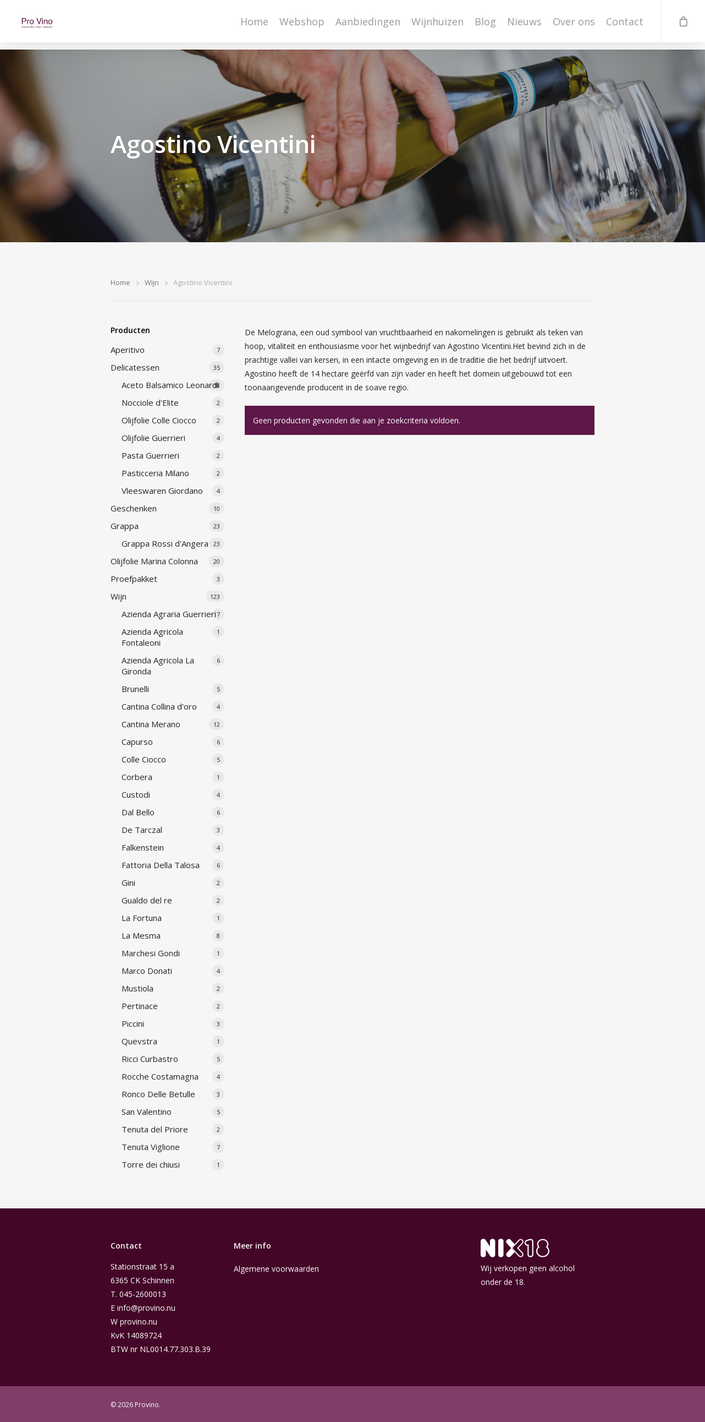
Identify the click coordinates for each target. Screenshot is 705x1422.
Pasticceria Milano (155, 472)
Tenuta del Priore (155, 1129)
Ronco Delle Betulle (158, 1093)
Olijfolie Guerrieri (153, 437)
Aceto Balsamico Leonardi (170, 384)
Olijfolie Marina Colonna (154, 560)
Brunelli (135, 688)
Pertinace (140, 1005)
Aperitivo (128, 349)
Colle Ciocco (144, 759)
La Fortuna (142, 917)
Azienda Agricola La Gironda (158, 666)
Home (254, 25)
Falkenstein (143, 847)
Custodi (136, 794)
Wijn (152, 282)
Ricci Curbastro (150, 1058)
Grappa (125, 525)
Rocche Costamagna (160, 1076)
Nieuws (524, 25)
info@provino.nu (146, 1308)
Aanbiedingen (367, 25)
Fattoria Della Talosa (161, 864)
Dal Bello (138, 812)
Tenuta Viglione (151, 1146)
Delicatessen (135, 367)
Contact (624, 25)
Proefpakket (134, 578)
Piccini (133, 1023)
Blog (485, 25)
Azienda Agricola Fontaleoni (152, 637)
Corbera (137, 776)
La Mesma (141, 935)
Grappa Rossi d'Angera (165, 543)
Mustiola (137, 988)
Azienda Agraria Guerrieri (169, 613)
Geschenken (134, 508)
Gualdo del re (147, 900)
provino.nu (138, 1321)
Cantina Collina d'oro (159, 706)
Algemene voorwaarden (276, 1268)
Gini (128, 882)
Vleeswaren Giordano (162, 490)
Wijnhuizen (437, 25)
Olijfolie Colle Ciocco (159, 420)
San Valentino (147, 1111)
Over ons (574, 25)
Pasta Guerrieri (150, 455)
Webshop (301, 25)
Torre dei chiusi (151, 1164)
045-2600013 (142, 1294)
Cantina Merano (151, 723)
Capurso (137, 741)
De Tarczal (142, 829)
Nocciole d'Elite (150, 402)
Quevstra (139, 1041)
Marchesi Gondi (151, 952)
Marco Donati (147, 970)
